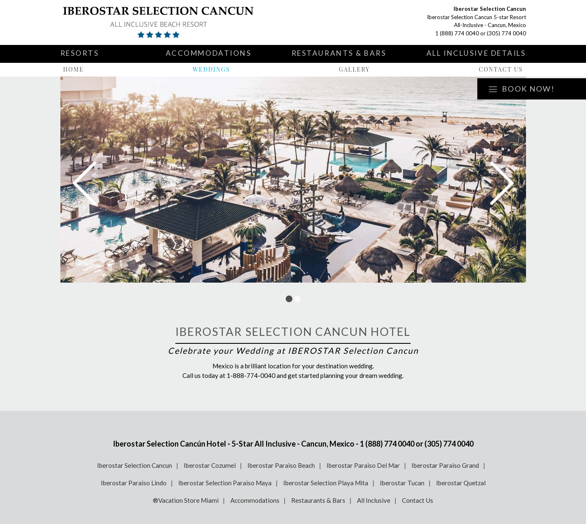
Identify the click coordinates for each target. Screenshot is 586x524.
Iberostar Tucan (402, 483)
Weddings (211, 69)
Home (73, 69)
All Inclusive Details (476, 53)
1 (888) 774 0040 (457, 33)
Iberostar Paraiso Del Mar (363, 465)
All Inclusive (373, 500)
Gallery (354, 69)
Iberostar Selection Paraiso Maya (225, 483)
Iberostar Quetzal (461, 483)
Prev (84, 183)
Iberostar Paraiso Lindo (134, 483)
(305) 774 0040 (506, 33)
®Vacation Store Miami (186, 500)
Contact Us (501, 69)
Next (502, 183)
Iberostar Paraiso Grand (445, 465)
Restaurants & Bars (339, 53)
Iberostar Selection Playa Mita (325, 483)
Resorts (79, 53)
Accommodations (209, 53)
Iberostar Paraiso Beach (281, 465)
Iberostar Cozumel (210, 465)
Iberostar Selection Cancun (134, 465)
